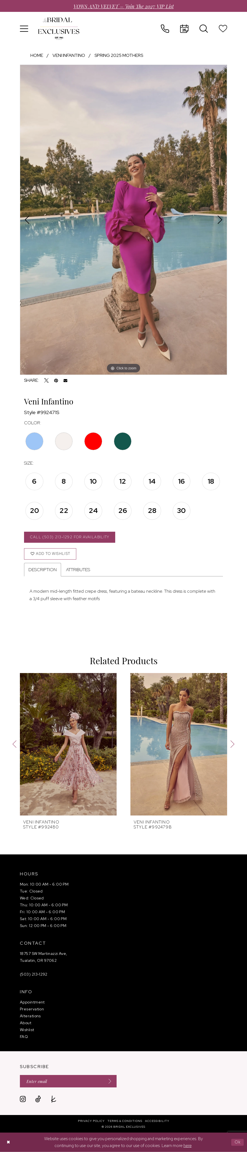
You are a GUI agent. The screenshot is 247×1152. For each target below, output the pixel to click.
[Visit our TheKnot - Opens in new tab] (53, 1099)
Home (36, 55)
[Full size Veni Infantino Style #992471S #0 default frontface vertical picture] (123, 220)
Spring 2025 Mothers (118, 55)
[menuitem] (24, 28)
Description (42, 570)
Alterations (30, 1015)
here (187, 1145)
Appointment (32, 1002)
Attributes (78, 570)
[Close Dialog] (8, 1142)
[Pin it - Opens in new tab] (56, 380)
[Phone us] (165, 28)
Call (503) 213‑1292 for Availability (69, 537)
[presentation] (68, 744)
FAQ (24, 1036)
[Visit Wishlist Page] (223, 28)
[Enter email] (68, 1081)
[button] (24, 28)
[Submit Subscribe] (108, 1081)
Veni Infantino (68, 55)
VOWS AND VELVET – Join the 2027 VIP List (123, 5)
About (25, 1022)
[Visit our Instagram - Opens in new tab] (23, 1099)
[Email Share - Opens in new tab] (65, 381)
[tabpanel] (123, 220)
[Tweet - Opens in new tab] (46, 380)
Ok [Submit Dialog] (238, 1142)
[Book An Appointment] (184, 28)
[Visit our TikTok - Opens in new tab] (38, 1099)
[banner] (58, 28)
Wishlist (27, 1029)
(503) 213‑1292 (34, 974)
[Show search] (203, 28)
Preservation (32, 1009)
